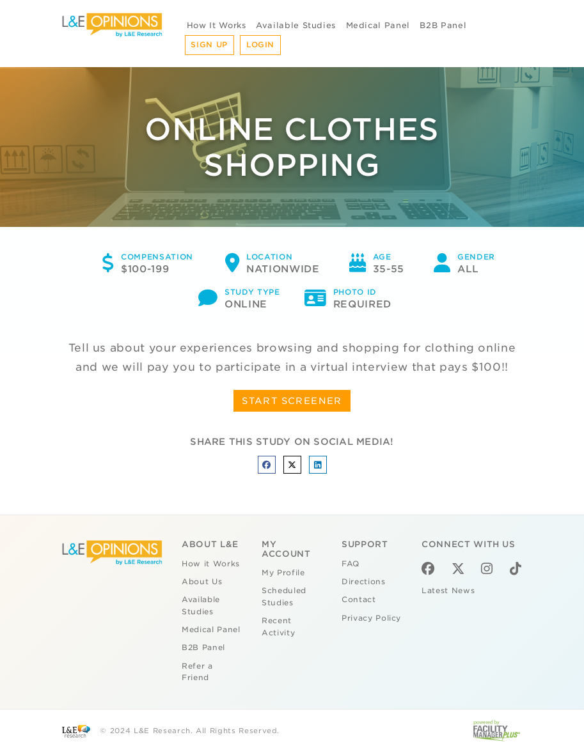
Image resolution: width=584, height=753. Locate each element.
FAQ (350, 563)
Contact (359, 599)
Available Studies (296, 25)
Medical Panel (378, 25)
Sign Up (209, 44)
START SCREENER (292, 401)
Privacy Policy (371, 618)
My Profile (283, 572)
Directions (364, 581)
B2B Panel (443, 25)
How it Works (211, 563)
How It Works (216, 25)
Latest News (448, 590)
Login (260, 44)
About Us (202, 581)
